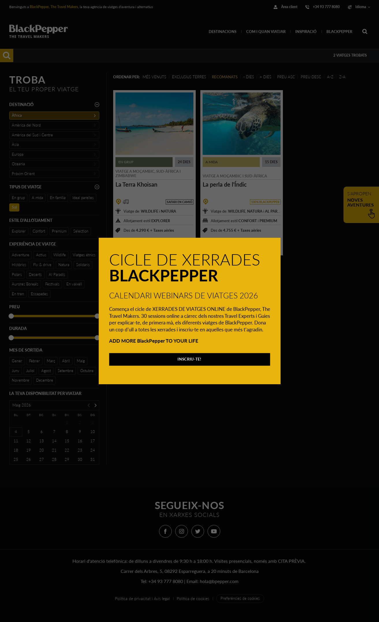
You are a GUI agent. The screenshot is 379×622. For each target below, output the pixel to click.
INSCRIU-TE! (189, 359)
